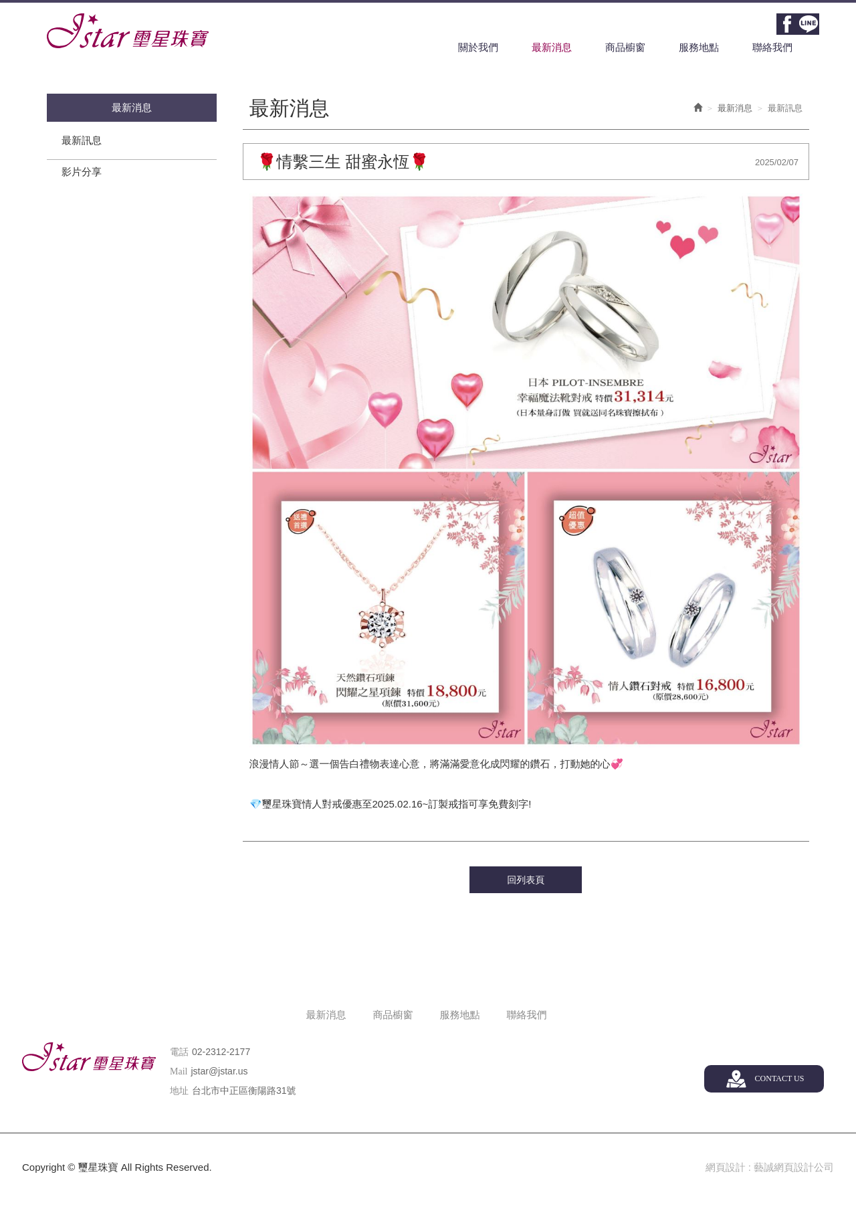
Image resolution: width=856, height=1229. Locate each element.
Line (808, 24)
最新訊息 (82, 141)
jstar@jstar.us (219, 1071)
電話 (179, 1053)
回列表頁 (525, 881)
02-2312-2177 (221, 1052)
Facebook (787, 24)
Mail (178, 1072)
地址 (179, 1091)
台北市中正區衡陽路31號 (244, 1091)
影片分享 (82, 173)
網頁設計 (725, 1168)
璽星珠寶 (128, 30)
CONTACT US (779, 1079)
